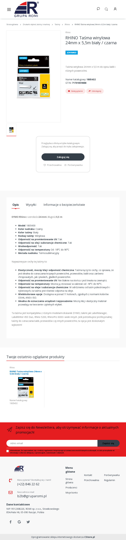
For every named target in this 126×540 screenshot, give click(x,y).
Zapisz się (108, 443)
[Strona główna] (26, 9)
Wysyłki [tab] (31, 205)
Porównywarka (73, 165)
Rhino (68, 32)
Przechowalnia (52, 165)
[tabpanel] (25, 389)
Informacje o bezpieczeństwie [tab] (64, 205)
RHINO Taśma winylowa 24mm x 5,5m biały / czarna (26, 372)
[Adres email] (52, 443)
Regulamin (109, 480)
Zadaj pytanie (75, 91)
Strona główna (69, 480)
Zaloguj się (63, 157)
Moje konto (71, 492)
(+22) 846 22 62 (28, 484)
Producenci (71, 487)
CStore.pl (89, 537)
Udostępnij (95, 91)
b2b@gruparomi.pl (32, 496)
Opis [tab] (15, 205)
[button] (106, 8)
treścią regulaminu (45, 450)
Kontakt (88, 475)
